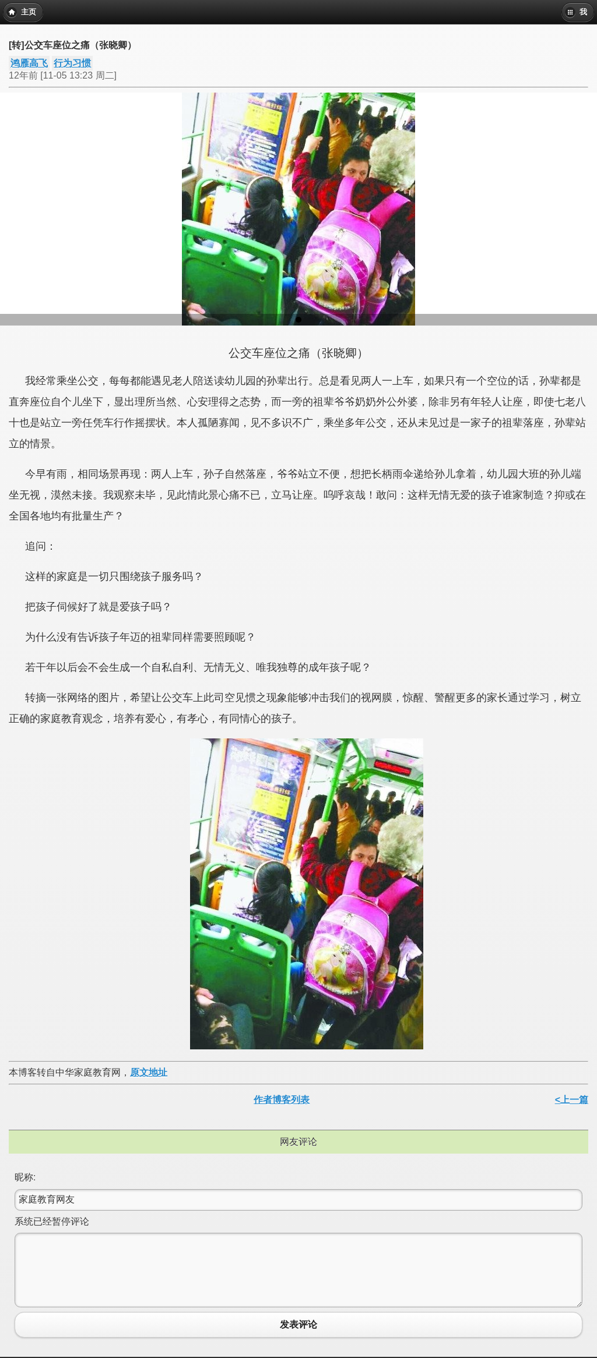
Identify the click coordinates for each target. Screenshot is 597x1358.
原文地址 (148, 1072)
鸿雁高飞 (29, 63)
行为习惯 (72, 63)
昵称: (25, 1177)
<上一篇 (571, 1100)
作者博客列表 (282, 1100)
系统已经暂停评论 (52, 1221)
